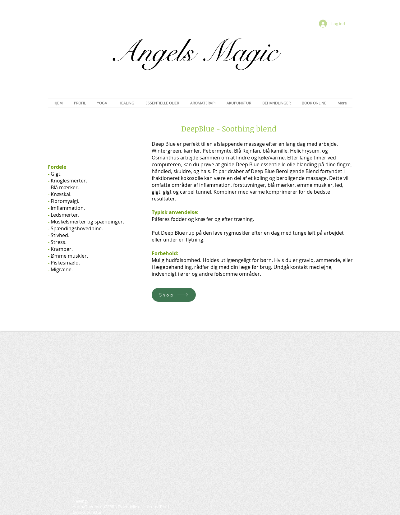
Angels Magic (193, 52)
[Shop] (174, 295)
